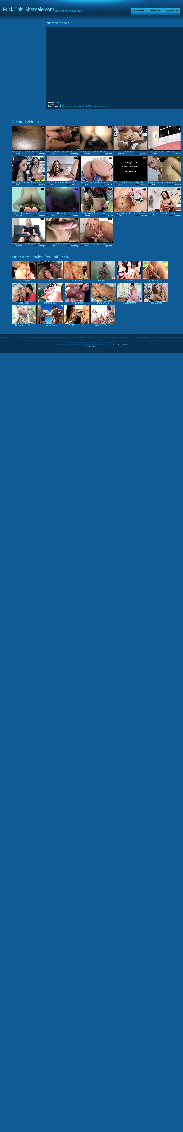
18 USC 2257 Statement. (115, 344)
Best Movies (139, 11)
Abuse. (126, 344)
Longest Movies (172, 11)
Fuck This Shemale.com (28, 9)
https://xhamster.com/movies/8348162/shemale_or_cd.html (83, 106)
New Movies (155, 11)
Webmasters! (91, 346)
